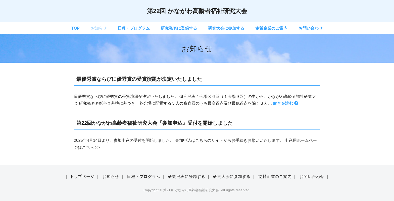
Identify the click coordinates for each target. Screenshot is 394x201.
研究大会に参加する (226, 28)
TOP (75, 28)
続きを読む (285, 103)
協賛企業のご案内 (271, 28)
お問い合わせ (311, 28)
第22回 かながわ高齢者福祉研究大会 (197, 11)
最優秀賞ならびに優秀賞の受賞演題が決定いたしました (139, 79)
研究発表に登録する (179, 28)
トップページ (82, 176)
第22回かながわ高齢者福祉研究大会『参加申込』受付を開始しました (154, 123)
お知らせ (99, 28)
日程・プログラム (134, 28)
